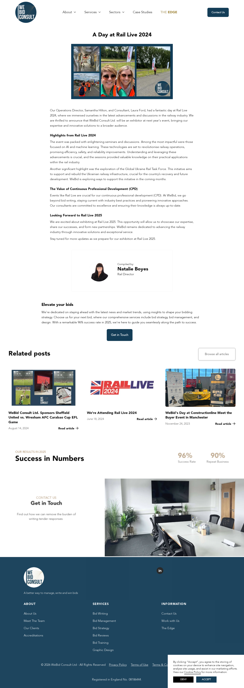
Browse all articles (217, 355)
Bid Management (104, 624)
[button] (69, 12)
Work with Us (170, 624)
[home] (25, 12)
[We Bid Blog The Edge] (168, 12)
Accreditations (33, 638)
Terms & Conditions (165, 667)
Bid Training (100, 645)
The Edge (168, 631)
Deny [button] (183, 679)
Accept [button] (206, 679)
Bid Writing (100, 616)
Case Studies (142, 12)
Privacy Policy (118, 667)
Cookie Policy (192, 672)
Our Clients (31, 631)
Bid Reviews (101, 638)
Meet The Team (34, 624)
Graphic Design (103, 653)
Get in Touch (119, 335)
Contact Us (218, 12)
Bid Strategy (101, 631)
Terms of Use (139, 667)
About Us (30, 616)
